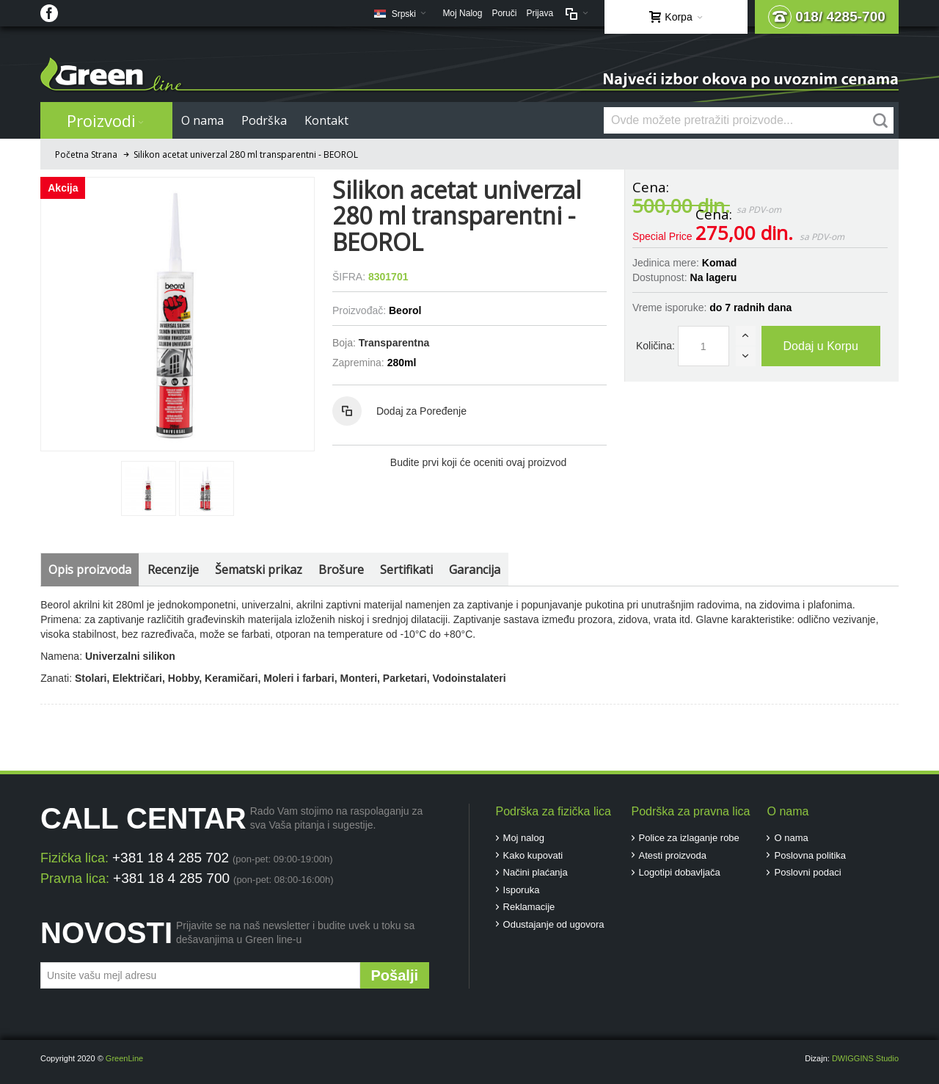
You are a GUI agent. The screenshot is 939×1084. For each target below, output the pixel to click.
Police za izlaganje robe (689, 837)
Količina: (655, 346)
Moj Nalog (462, 13)
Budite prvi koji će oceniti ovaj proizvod (478, 462)
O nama (791, 837)
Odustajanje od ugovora (553, 924)
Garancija (474, 569)
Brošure (341, 569)
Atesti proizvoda (673, 855)
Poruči (504, 13)
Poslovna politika (810, 855)
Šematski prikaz (258, 569)
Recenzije (173, 569)
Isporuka (521, 889)
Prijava (539, 13)
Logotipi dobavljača (679, 872)
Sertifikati (406, 569)
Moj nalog (523, 837)
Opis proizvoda (89, 569)
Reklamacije (529, 906)
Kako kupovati (533, 855)
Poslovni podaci (807, 872)
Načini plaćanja (535, 872)
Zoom (177, 314)
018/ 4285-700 (826, 17)
